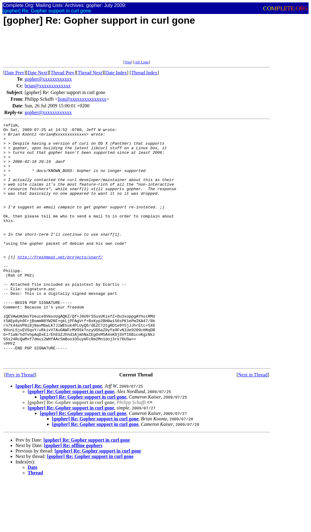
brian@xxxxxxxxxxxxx (48, 85)
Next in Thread (253, 423)
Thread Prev (62, 72)
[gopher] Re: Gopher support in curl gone (58, 434)
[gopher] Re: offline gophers (73, 493)
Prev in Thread (20, 423)
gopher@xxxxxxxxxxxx (48, 79)
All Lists (142, 62)
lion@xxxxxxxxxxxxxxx (82, 99)
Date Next (37, 72)
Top (128, 62)
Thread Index (144, 72)
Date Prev (14, 72)
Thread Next (90, 72)
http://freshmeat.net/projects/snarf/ (60, 284)
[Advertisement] (113, 46)
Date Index (116, 72)
